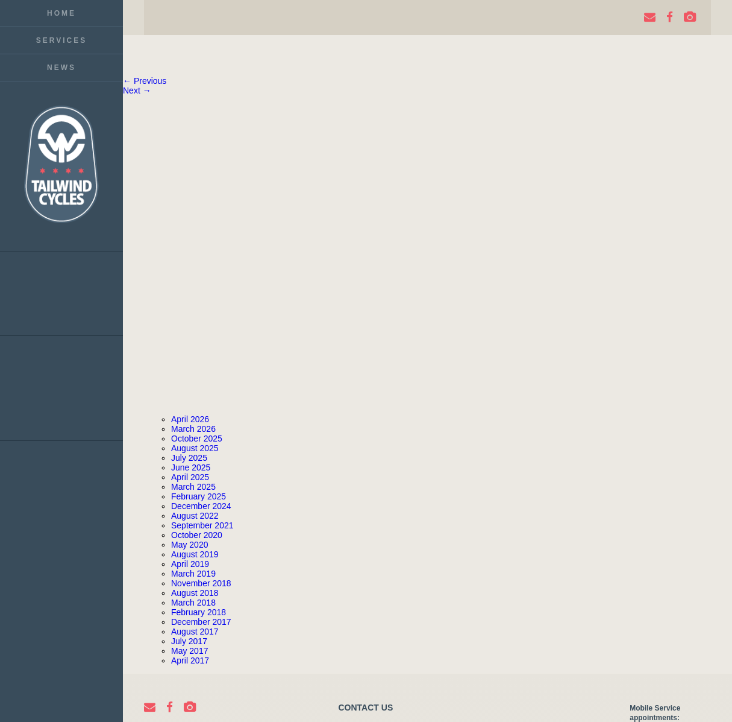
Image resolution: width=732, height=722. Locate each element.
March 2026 (193, 429)
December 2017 (201, 622)
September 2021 (202, 525)
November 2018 (201, 583)
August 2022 (195, 516)
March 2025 (193, 487)
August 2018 (195, 593)
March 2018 (193, 602)
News (61, 67)
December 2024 (201, 506)
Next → (137, 90)
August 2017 (195, 631)
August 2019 (195, 554)
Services (61, 40)
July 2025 (189, 458)
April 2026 (190, 419)
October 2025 (196, 438)
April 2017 (190, 660)
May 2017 (189, 651)
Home (61, 13)
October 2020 (196, 535)
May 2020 (189, 544)
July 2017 (189, 641)
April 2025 (190, 477)
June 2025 (190, 467)
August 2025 (195, 448)
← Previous (144, 81)
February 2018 (198, 612)
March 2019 (193, 573)
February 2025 (198, 496)
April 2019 (190, 564)
